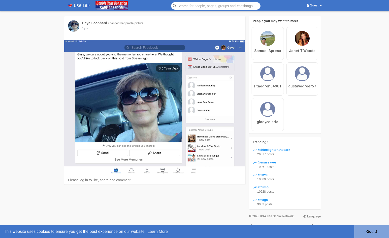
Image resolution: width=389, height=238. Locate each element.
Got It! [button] (371, 232)
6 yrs (85, 28)
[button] (215, 5)
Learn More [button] (158, 231)
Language (312, 216)
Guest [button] (314, 5)
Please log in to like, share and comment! (99, 180)
